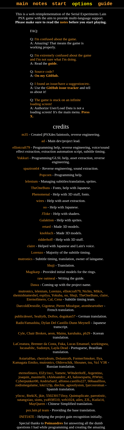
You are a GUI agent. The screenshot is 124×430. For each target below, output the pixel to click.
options (82, 4)
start (59, 4)
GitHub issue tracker (62, 88)
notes (40, 4)
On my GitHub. (47, 76)
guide (105, 4)
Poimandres (54, 423)
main (22, 4)
